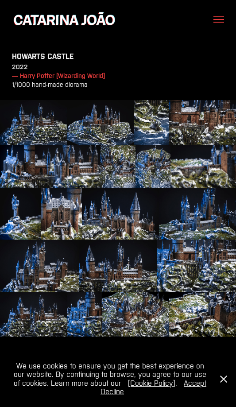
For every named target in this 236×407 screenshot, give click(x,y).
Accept (195, 383)
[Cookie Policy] (151, 383)
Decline (112, 391)
